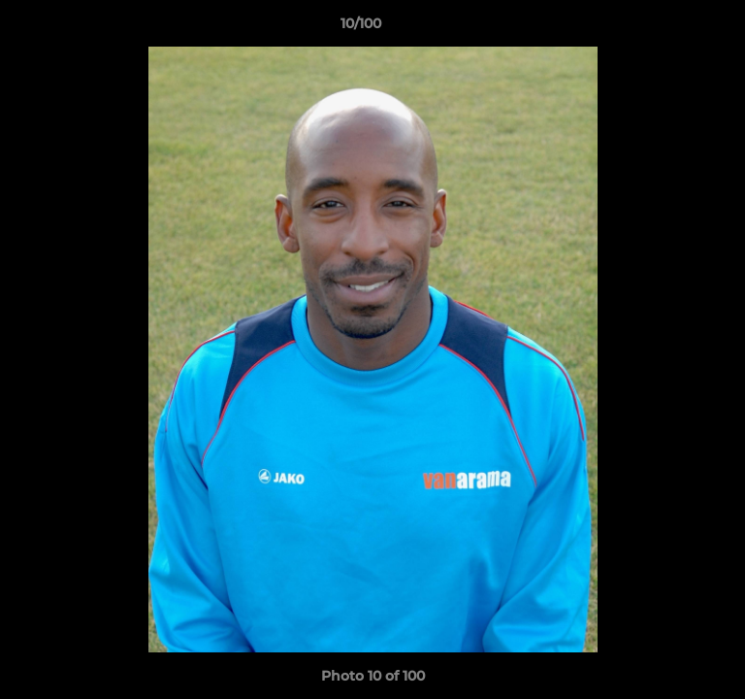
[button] (675, 28)
